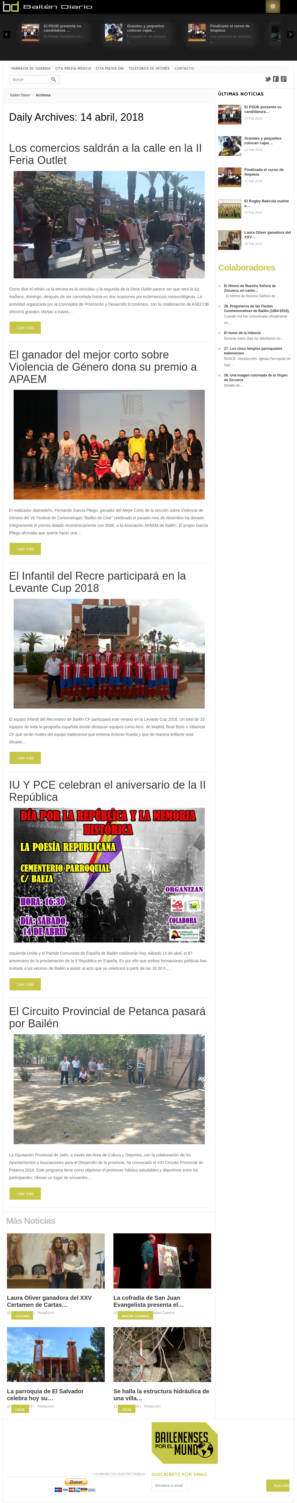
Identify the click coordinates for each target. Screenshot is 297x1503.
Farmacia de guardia (30, 68)
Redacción (46, 1313)
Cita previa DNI (110, 68)
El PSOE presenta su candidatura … (62, 28)
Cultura (22, 1316)
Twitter (268, 79)
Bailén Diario (20, 95)
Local (20, 1410)
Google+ (284, 79)
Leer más (25, 327)
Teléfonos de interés (149, 68)
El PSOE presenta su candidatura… (263, 109)
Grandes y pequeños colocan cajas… (145, 28)
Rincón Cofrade (135, 1316)
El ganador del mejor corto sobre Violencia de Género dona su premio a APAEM (103, 367)
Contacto (184, 68)
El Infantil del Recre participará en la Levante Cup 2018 (97, 582)
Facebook (276, 79)
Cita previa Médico (73, 68)
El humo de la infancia (242, 333)
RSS (273, 6)
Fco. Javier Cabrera (159, 1313)
